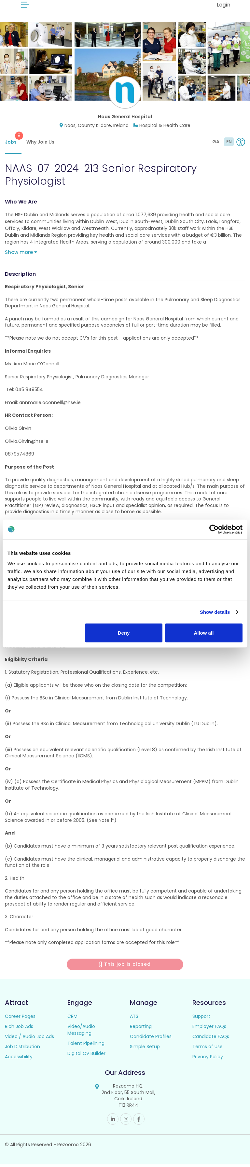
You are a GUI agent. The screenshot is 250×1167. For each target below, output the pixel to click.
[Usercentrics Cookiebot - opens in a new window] (214, 529)
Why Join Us (40, 144)
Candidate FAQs (210, 1039)
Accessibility (19, 1059)
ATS (134, 1019)
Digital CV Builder (86, 1056)
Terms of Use (207, 1049)
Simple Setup (145, 1049)
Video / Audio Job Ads (29, 1039)
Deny (124, 632)
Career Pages (20, 1019)
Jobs (13, 141)
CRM (72, 1019)
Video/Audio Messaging (81, 1032)
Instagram (126, 1121)
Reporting (141, 1029)
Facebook (139, 1121)
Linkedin (112, 1121)
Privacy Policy (207, 1059)
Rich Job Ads (19, 1029)
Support (201, 1019)
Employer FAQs (209, 1029)
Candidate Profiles (151, 1039)
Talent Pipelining (85, 1046)
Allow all (204, 632)
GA (215, 144)
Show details (215, 612)
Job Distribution (22, 1049)
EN (229, 144)
